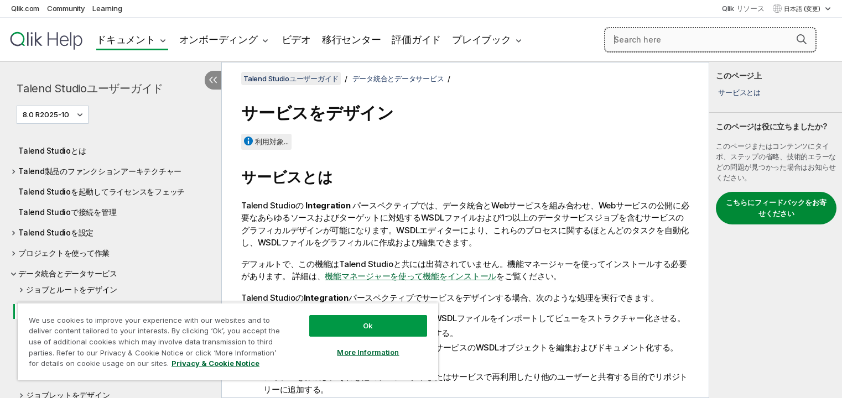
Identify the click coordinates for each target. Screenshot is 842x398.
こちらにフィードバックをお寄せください (776, 208)
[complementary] (775, 230)
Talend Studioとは (52, 150)
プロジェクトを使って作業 (64, 253)
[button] (801, 39)
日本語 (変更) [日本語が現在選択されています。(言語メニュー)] (803, 9)
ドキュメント (125, 39)
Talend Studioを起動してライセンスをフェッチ (101, 191)
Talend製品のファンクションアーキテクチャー (99, 171)
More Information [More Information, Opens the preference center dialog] (368, 352)
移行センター (351, 39)
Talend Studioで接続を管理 (67, 212)
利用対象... (272, 141)
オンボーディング (218, 39)
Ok (368, 325)
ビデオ (296, 39)
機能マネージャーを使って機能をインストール (410, 276)
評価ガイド (416, 39)
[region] (228, 341)
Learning (107, 8)
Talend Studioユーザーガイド (90, 88)
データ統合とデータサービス (67, 273)
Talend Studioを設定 (55, 232)
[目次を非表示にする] (213, 80)
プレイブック (481, 39)
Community (66, 8)
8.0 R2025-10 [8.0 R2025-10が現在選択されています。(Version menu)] (47, 114)
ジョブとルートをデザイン (71, 289)
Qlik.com (25, 8)
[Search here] (710, 39)
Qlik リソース (743, 8)
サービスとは (739, 92)
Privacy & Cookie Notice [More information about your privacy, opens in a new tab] (215, 363)
